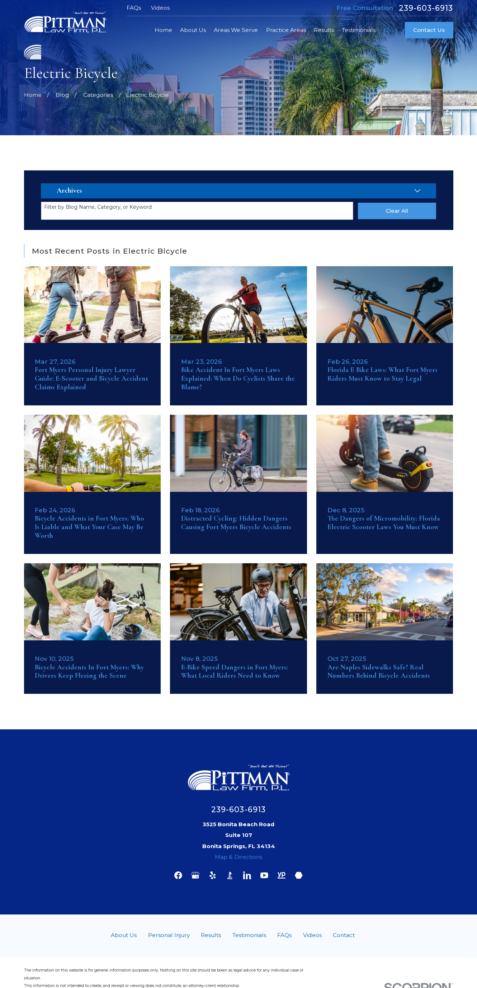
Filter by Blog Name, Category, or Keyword (98, 207)
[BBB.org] (230, 875)
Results (211, 935)
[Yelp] (213, 875)
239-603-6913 (426, 8)
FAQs (134, 7)
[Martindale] (299, 875)
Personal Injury (169, 935)
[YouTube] (264, 875)
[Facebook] (178, 875)
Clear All (397, 210)
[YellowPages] (281, 875)
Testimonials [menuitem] (359, 30)
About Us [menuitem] (193, 30)
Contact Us (429, 30)
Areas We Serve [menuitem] (236, 30)
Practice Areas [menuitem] (286, 30)
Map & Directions (238, 856)
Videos (160, 7)
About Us (124, 935)
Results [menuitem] (324, 30)
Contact (344, 935)
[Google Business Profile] (195, 875)
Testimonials (249, 935)
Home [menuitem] (163, 30)
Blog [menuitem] (390, 30)
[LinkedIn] (247, 875)
